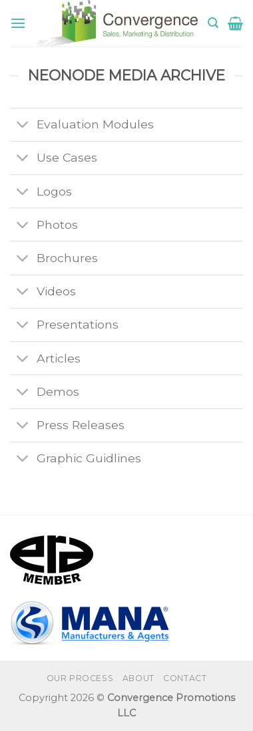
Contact (184, 678)
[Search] (213, 23)
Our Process (80, 678)
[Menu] (18, 23)
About (138, 678)
